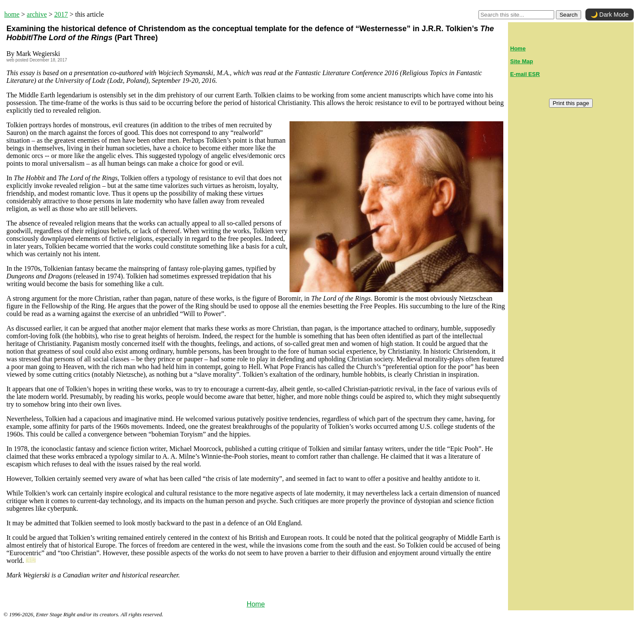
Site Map (521, 61)
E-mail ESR (525, 74)
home (12, 14)
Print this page (570, 103)
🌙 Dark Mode (610, 14)
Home (256, 604)
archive (37, 14)
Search (568, 15)
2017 (61, 14)
